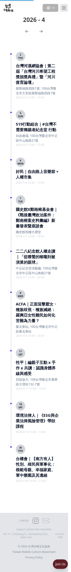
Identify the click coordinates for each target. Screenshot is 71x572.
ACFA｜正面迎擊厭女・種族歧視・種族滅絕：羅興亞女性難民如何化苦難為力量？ (36, 312)
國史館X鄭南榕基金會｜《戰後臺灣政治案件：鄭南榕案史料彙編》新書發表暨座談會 (37, 218)
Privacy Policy (34, 557)
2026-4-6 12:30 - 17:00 (30, 182)
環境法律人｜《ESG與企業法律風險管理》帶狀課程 (37, 421)
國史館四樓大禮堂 (28, 232)
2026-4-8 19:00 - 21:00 (30, 335)
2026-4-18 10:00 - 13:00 (31, 432)
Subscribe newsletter (40, 529)
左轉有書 (24, 520)
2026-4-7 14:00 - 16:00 (30, 236)
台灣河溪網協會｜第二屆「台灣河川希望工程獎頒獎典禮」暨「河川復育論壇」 (35, 74)
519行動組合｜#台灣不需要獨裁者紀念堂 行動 (36, 127)
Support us (22, 529)
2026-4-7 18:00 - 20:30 (30, 277)
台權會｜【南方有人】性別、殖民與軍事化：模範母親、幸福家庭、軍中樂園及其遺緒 (35, 467)
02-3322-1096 (60, 536)
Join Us (60, 564)
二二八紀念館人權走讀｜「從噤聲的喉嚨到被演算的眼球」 (35, 257)
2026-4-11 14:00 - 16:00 (31, 388)
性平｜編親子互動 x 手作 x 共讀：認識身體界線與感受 (36, 368)
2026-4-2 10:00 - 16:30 (30, 97)
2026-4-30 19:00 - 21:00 (31, 481)
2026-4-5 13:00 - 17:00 (30, 145)
